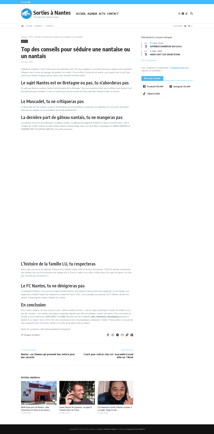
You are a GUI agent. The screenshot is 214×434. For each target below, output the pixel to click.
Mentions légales (110, 429)
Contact (100, 429)
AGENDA (92, 13)
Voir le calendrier (148, 60)
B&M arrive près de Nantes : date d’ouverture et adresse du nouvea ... (36, 408)
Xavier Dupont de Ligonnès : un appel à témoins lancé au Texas (75, 408)
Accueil (24, 37)
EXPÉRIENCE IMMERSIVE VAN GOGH (166, 46)
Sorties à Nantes (52, 12)
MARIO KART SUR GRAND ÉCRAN (165, 54)
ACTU (102, 13)
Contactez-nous (177, 68)
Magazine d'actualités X (136, 429)
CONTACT (113, 13)
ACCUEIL (81, 13)
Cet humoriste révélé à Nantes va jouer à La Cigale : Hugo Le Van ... (115, 408)
